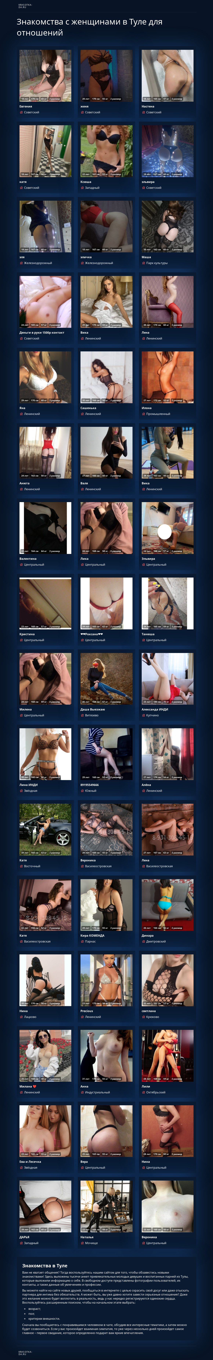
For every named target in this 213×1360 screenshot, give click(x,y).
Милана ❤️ (27, 1086)
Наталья (86, 1237)
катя (22, 182)
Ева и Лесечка (30, 1162)
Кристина (27, 634)
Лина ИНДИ (28, 785)
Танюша (148, 634)
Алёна (146, 785)
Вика (84, 333)
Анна (84, 1086)
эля (21, 257)
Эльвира (148, 559)
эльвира (148, 182)
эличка (86, 257)
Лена (145, 333)
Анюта (24, 483)
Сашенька (88, 408)
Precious (86, 1011)
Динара (148, 936)
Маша (146, 257)
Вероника (88, 860)
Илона (147, 408)
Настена (148, 106)
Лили (146, 1086)
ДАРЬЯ (24, 1237)
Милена (25, 709)
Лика (84, 559)
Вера (84, 1162)
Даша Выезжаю (92, 709)
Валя (84, 483)
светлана (149, 1011)
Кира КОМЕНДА (92, 936)
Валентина (28, 559)
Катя (23, 860)
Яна (22, 408)
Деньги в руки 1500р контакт (41, 333)
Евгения (25, 106)
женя (84, 106)
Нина (23, 1011)
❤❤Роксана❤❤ (91, 634)
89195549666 (89, 785)
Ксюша (85, 182)
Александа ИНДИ (155, 709)
